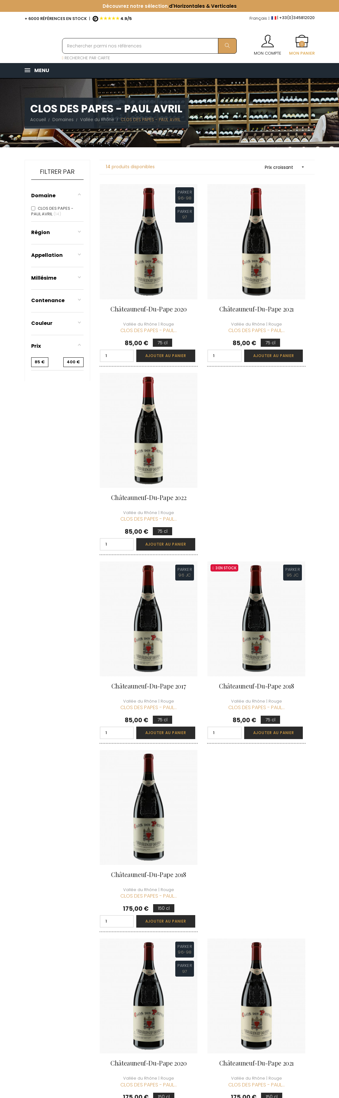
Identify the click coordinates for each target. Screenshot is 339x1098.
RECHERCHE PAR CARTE (86, 58)
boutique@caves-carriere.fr (61, 931)
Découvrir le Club (267, 900)
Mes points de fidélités (213, 932)
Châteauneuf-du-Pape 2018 (207, 423)
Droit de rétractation (161, 984)
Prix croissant (286, 167)
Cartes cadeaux (215, 957)
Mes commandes (217, 917)
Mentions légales (166, 952)
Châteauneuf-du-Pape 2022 (282, 274)
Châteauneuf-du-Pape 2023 (207, 723)
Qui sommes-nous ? (168, 903)
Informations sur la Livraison (168, 920)
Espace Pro (160, 999)
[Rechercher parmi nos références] (149, 46)
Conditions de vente (163, 938)
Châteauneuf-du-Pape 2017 (132, 423)
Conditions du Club (268, 922)
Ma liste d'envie (215, 946)
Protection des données (164, 967)
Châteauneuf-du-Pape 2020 (132, 274)
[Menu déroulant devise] (259, 19)
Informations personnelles (212, 903)
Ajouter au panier (146, 317)
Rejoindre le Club (266, 911)
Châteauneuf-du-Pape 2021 (207, 274)
